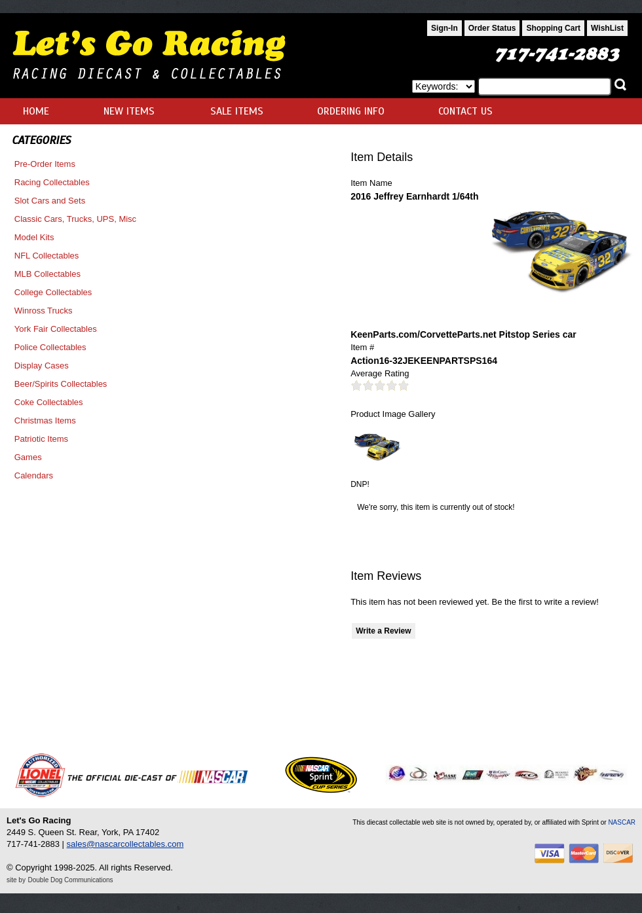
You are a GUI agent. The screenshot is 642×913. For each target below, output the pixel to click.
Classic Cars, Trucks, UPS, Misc (75, 219)
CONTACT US (465, 111)
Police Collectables (50, 347)
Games (28, 457)
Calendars (33, 475)
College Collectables (53, 292)
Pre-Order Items (44, 164)
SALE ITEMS (236, 111)
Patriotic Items (41, 439)
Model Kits (34, 237)
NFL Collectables (46, 255)
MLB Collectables (47, 274)
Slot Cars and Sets (49, 201)
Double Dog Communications (70, 880)
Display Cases (41, 365)
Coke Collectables (48, 402)
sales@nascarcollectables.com (125, 844)
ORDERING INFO (351, 111)
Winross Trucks (43, 310)
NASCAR (621, 822)
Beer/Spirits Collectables (60, 384)
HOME (36, 111)
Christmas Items (45, 420)
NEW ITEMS (129, 111)
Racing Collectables (52, 182)
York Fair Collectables (55, 329)
